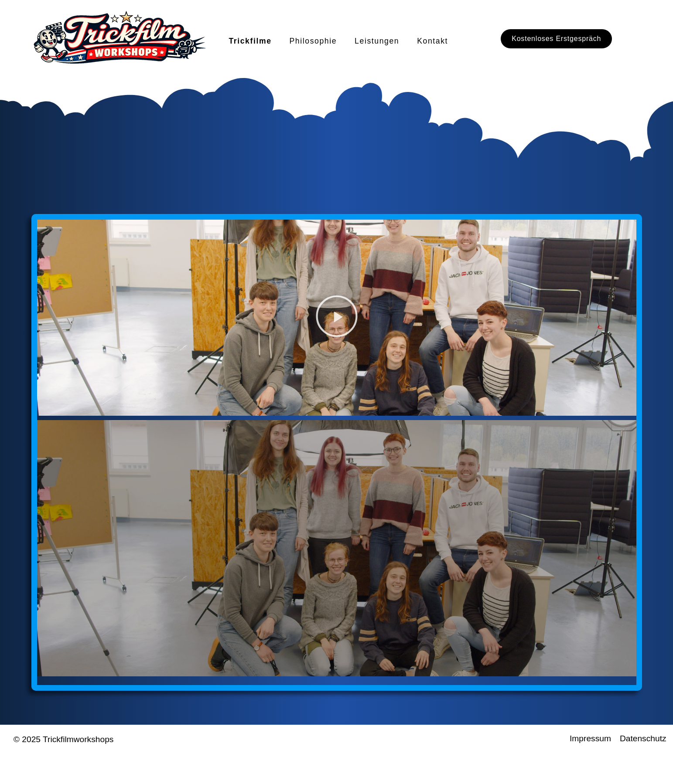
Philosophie (313, 41)
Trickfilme (250, 41)
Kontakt (432, 41)
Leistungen (377, 41)
